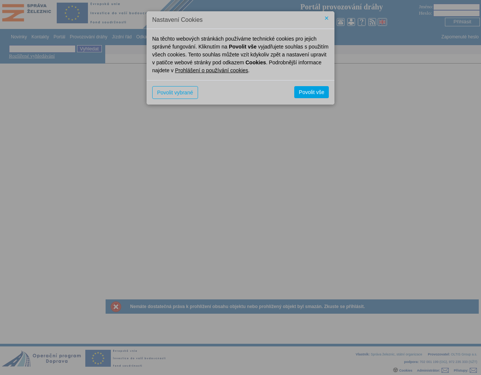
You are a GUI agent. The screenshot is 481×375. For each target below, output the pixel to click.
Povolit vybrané (175, 93)
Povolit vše (311, 92)
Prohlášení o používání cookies (211, 70)
